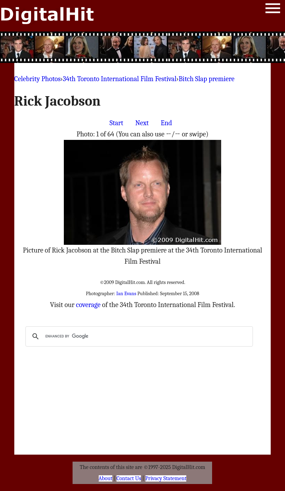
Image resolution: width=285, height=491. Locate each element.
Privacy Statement (166, 478)
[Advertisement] (143, 47)
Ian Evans (126, 294)
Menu (273, 9)
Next (142, 123)
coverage (88, 305)
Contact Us (129, 478)
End (166, 123)
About (105, 478)
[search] (138, 336)
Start (116, 123)
